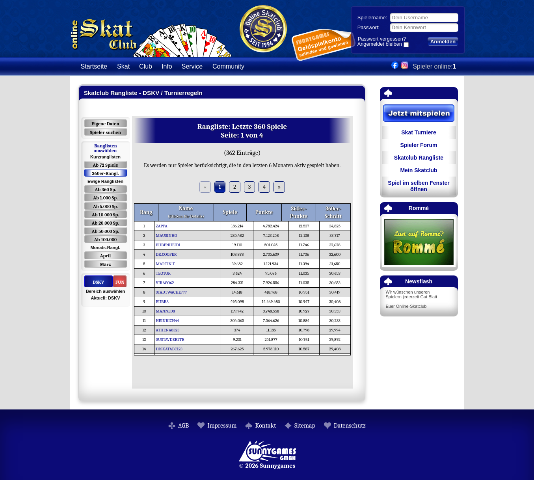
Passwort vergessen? (382, 39)
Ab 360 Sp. (105, 189)
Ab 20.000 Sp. (105, 223)
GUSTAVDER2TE (172, 339)
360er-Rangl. (105, 173)
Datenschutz (350, 425)
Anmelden (443, 42)
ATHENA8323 (169, 330)
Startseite (94, 66)
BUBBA (164, 301)
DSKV (98, 282)
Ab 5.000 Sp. (105, 206)
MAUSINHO (168, 235)
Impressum (221, 425)
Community (228, 66)
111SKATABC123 (171, 349)
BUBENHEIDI (170, 244)
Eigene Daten (105, 124)
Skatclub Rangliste (418, 157)
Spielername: (372, 17)
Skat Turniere (418, 132)
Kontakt (265, 425)
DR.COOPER (168, 254)
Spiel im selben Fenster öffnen (418, 186)
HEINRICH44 (169, 320)
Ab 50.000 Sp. (105, 231)
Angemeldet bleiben (379, 44)
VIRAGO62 (167, 282)
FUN (120, 282)
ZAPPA (163, 226)
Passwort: (368, 27)
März (105, 264)
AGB (183, 425)
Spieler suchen (105, 132)
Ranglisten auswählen (105, 148)
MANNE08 (167, 311)
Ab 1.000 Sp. (105, 198)
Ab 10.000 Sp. (105, 215)
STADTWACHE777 (173, 292)
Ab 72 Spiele (105, 165)
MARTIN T (167, 263)
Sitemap (304, 425)
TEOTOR (165, 273)
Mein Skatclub (418, 170)
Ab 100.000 (105, 239)
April (105, 256)
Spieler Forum (418, 145)
